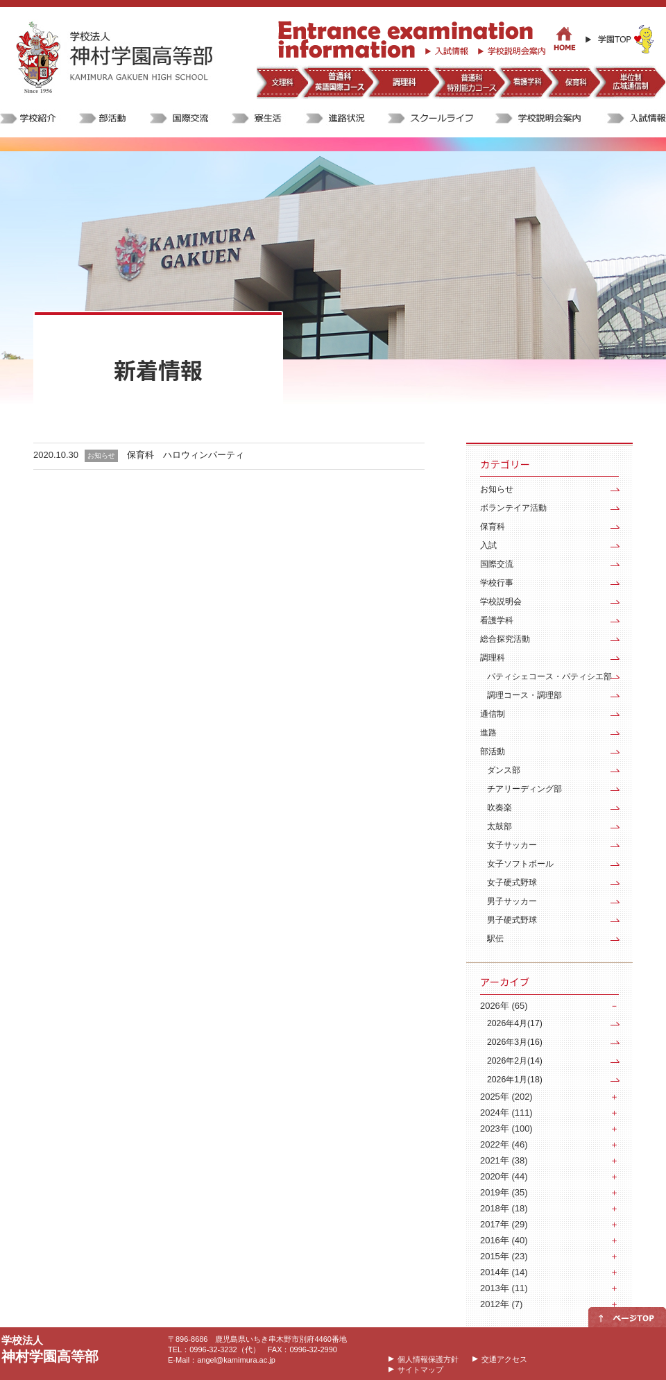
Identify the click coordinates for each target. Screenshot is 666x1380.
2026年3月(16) (515, 1042)
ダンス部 (503, 770)
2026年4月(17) (515, 1023)
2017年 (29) (503, 1224)
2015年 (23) (503, 1256)
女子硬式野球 (512, 882)
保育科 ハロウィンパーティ (185, 455)
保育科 (492, 526)
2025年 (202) (506, 1096)
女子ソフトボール (520, 864)
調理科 (492, 658)
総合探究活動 (505, 639)
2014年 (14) (503, 1272)
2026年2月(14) (515, 1061)
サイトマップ (420, 1369)
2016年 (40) (503, 1240)
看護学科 (496, 620)
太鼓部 (499, 826)
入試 (488, 545)
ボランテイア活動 (513, 508)
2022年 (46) (503, 1144)
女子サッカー (512, 845)
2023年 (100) (506, 1128)
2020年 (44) (503, 1176)
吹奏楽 (499, 807)
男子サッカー (512, 901)
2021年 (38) (503, 1160)
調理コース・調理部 (524, 695)
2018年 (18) (503, 1208)
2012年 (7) (501, 1304)
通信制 (492, 714)
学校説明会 (501, 601)
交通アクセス (504, 1359)
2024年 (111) (506, 1112)
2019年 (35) (503, 1192)
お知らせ (496, 489)
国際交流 (496, 564)
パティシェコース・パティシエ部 (549, 676)
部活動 (492, 751)
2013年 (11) (503, 1288)
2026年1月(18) (515, 1079)
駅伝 (495, 939)
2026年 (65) (503, 1005)
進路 (488, 733)
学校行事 (496, 583)
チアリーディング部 (524, 789)
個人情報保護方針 (428, 1359)
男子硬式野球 (512, 920)
